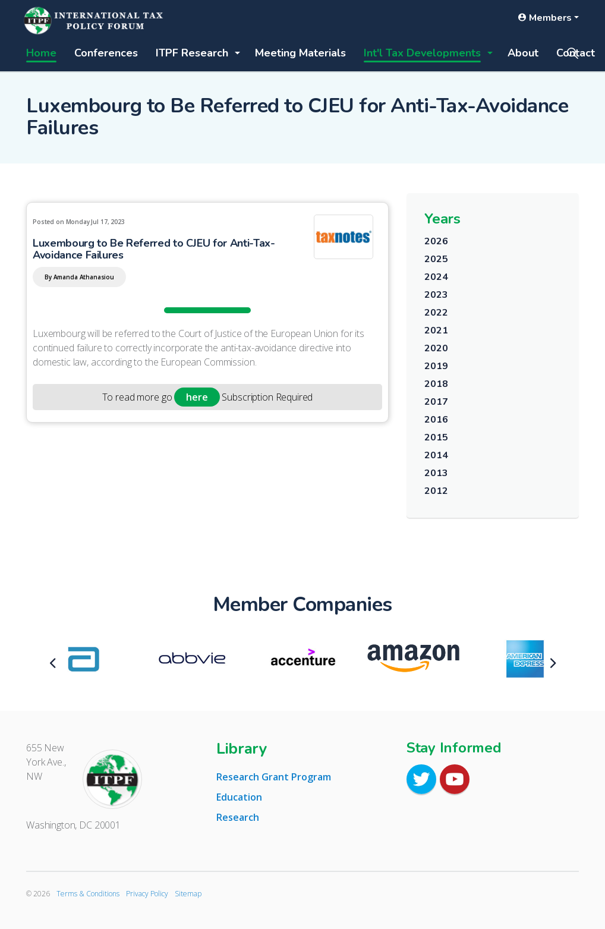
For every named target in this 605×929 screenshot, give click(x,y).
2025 (436, 259)
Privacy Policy (147, 894)
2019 (436, 366)
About (523, 53)
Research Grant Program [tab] (273, 776)
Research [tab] (237, 817)
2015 (436, 437)
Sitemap (188, 894)
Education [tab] (239, 797)
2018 (436, 384)
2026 (436, 241)
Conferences (106, 53)
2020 (436, 348)
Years (442, 218)
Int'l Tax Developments (422, 53)
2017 (436, 401)
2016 (436, 419)
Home (41, 53)
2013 (436, 473)
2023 (436, 294)
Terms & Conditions (87, 894)
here (196, 397)
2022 (436, 312)
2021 (436, 330)
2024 (436, 277)
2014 (436, 455)
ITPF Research (192, 53)
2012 (436, 490)
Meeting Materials (300, 53)
